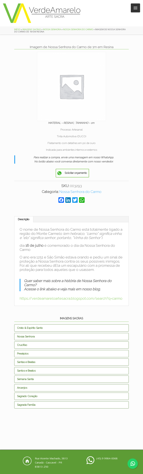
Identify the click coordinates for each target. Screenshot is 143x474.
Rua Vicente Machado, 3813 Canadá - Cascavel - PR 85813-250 (51, 462)
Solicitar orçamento (76, 172)
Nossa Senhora (52, 29)
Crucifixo (22, 345)
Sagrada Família (26, 404)
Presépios (22, 353)
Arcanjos (22, 387)
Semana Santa (25, 379)
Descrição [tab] (23, 219)
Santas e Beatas (26, 362)
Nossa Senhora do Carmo (78, 29)
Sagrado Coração (27, 396)
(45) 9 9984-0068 (107, 458)
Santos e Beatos (26, 370)
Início (17, 29)
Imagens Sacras (32, 29)
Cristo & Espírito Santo (30, 328)
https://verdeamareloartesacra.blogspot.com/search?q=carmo (71, 298)
